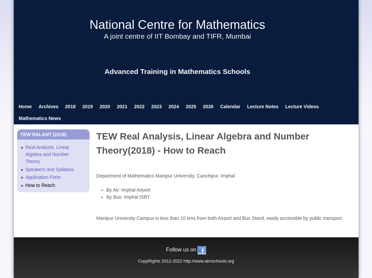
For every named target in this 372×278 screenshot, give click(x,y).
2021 (122, 106)
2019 (87, 106)
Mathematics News (40, 118)
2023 (156, 106)
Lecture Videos (302, 106)
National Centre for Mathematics (177, 25)
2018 (70, 106)
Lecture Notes (262, 106)
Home (25, 106)
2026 (208, 106)
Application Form (43, 177)
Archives (48, 106)
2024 (174, 106)
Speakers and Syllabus (50, 169)
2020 (105, 106)
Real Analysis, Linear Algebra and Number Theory (48, 154)
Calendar (230, 106)
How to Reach (40, 185)
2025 (191, 106)
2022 (139, 106)
